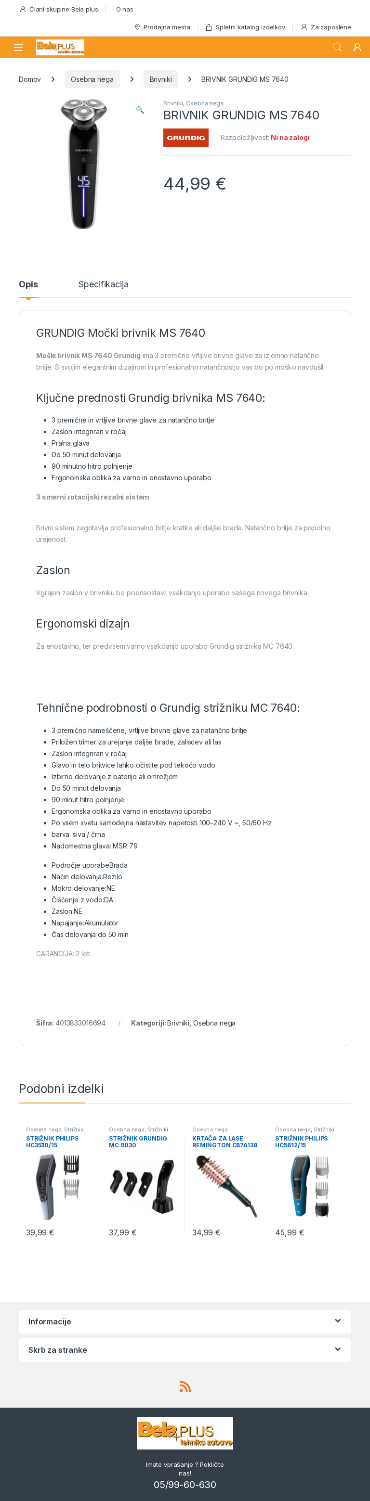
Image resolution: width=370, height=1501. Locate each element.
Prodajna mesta (161, 27)
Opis (28, 284)
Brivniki (161, 79)
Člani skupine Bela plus (58, 9)
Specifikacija (103, 284)
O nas (124, 9)
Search (337, 47)
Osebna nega (92, 79)
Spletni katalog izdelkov (245, 27)
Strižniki (74, 1129)
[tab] (28, 288)
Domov (30, 79)
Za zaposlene (325, 27)
